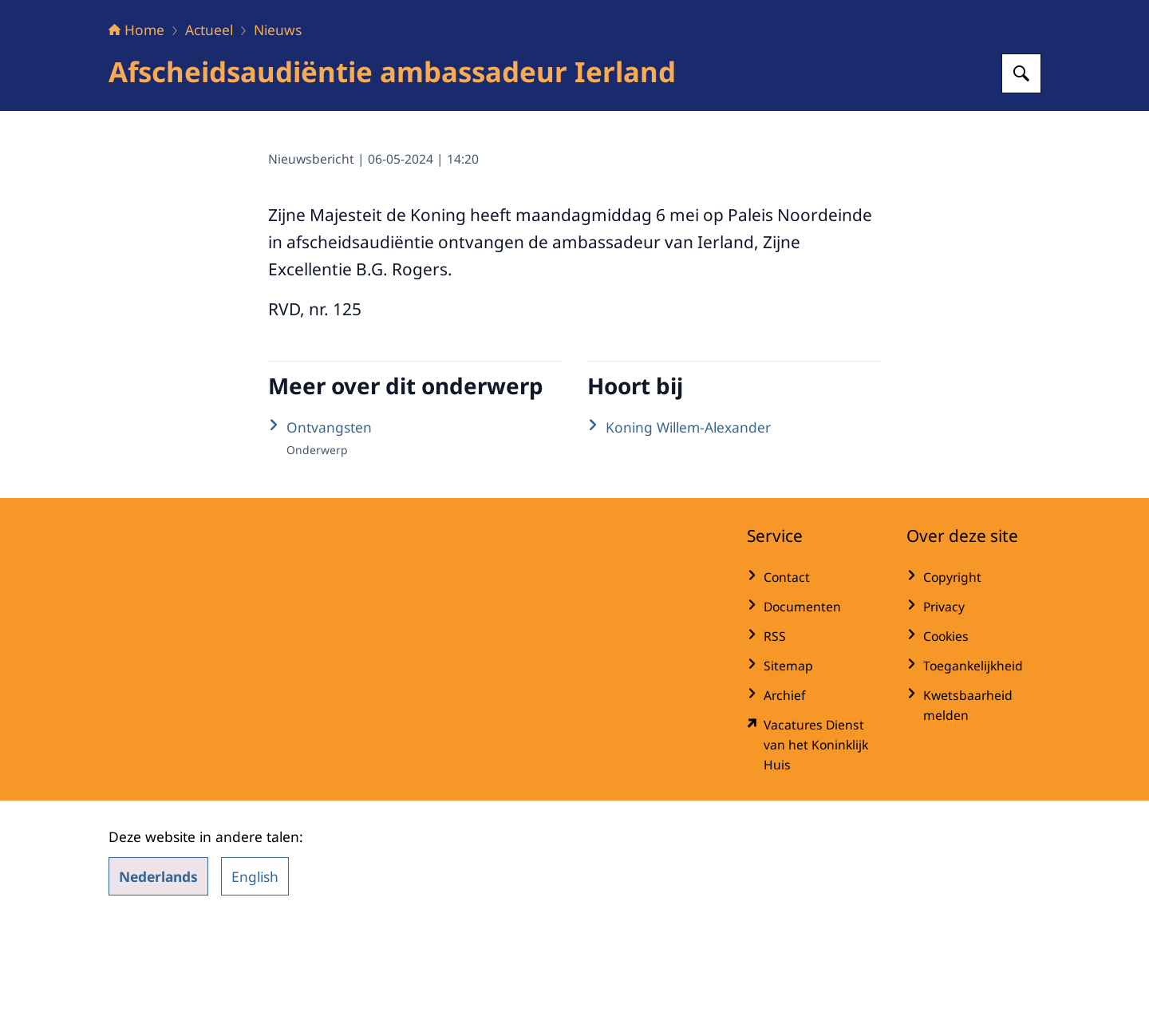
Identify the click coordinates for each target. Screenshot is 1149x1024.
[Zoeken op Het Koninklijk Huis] (1021, 173)
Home (136, 129)
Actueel (209, 129)
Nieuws (278, 129)
